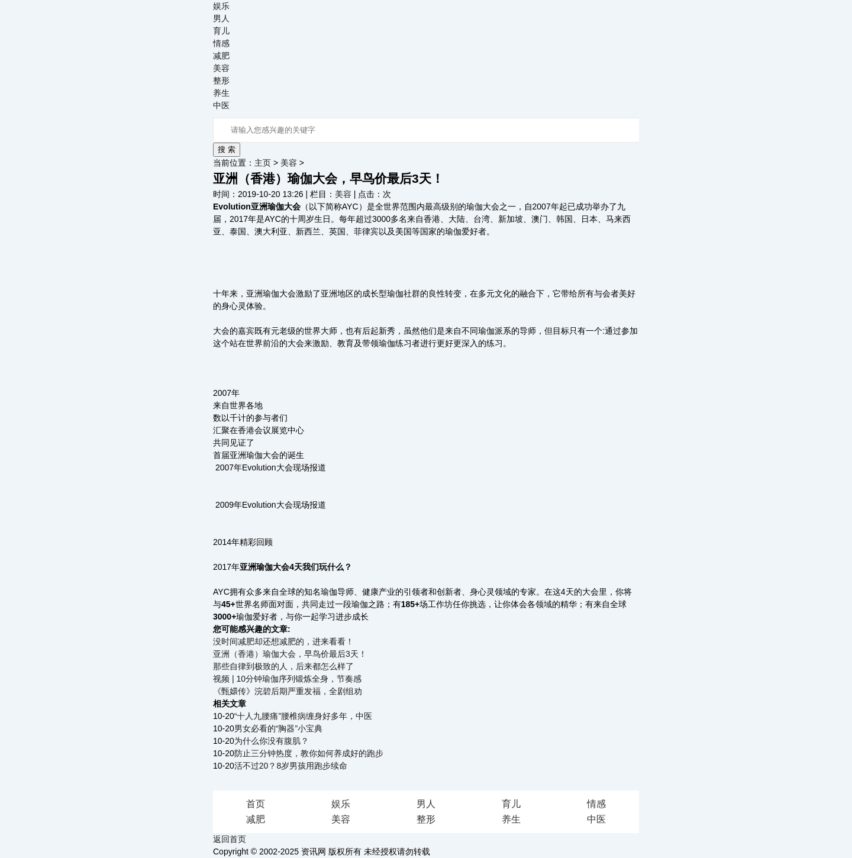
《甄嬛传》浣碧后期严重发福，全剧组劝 (287, 691)
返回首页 (229, 839)
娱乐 (221, 6)
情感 (221, 43)
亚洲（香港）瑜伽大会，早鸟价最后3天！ (290, 654)
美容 (221, 68)
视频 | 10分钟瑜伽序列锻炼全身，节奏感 (287, 678)
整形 (221, 80)
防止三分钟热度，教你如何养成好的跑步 (308, 753)
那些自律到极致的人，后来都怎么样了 (283, 666)
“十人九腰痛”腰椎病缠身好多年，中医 (303, 716)
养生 (221, 93)
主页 (262, 162)
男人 (221, 18)
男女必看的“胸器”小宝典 (278, 728)
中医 (221, 105)
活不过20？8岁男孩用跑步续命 (290, 765)
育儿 (221, 31)
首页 (255, 804)
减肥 (221, 55)
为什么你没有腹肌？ (271, 741)
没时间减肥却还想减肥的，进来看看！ (283, 641)
